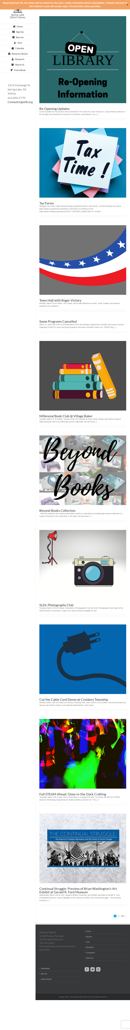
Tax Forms (46, 203)
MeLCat (44, 974)
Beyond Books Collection (57, 510)
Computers (90, 953)
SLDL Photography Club (56, 605)
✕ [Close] (127, 5)
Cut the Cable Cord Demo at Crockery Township (73, 699)
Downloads (45, 968)
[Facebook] (87, 969)
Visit (88, 942)
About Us (90, 958)
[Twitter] (92, 969)
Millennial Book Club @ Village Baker (66, 416)
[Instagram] (98, 969)
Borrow (89, 937)
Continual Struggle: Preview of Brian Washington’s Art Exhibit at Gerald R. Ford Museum (78, 890)
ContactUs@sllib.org (20, 102)
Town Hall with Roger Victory (60, 300)
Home (88, 931)
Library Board (46, 979)
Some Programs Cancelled (58, 321)
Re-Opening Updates (54, 109)
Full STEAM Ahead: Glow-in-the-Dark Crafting (72, 794)
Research (90, 947)
